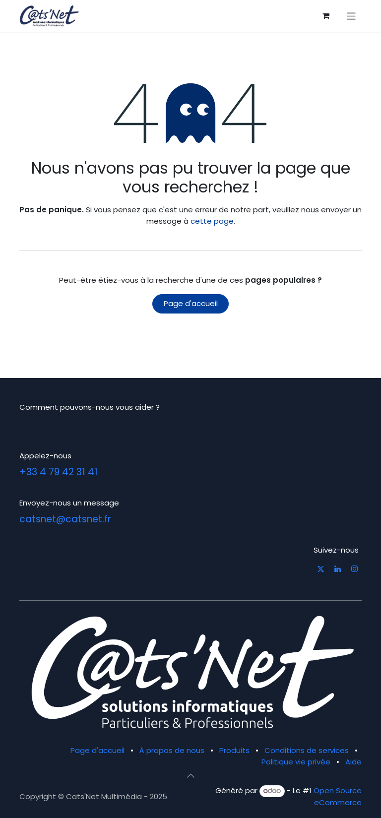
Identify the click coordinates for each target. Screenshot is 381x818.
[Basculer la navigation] (351, 15)
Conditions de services (306, 750)
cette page (212, 221)
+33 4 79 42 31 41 (58, 472)
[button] (190, 775)
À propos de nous (171, 750)
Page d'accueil (191, 303)
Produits (234, 750)
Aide (353, 761)
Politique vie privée (295, 761)
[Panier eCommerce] (326, 16)
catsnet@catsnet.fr (65, 519)
